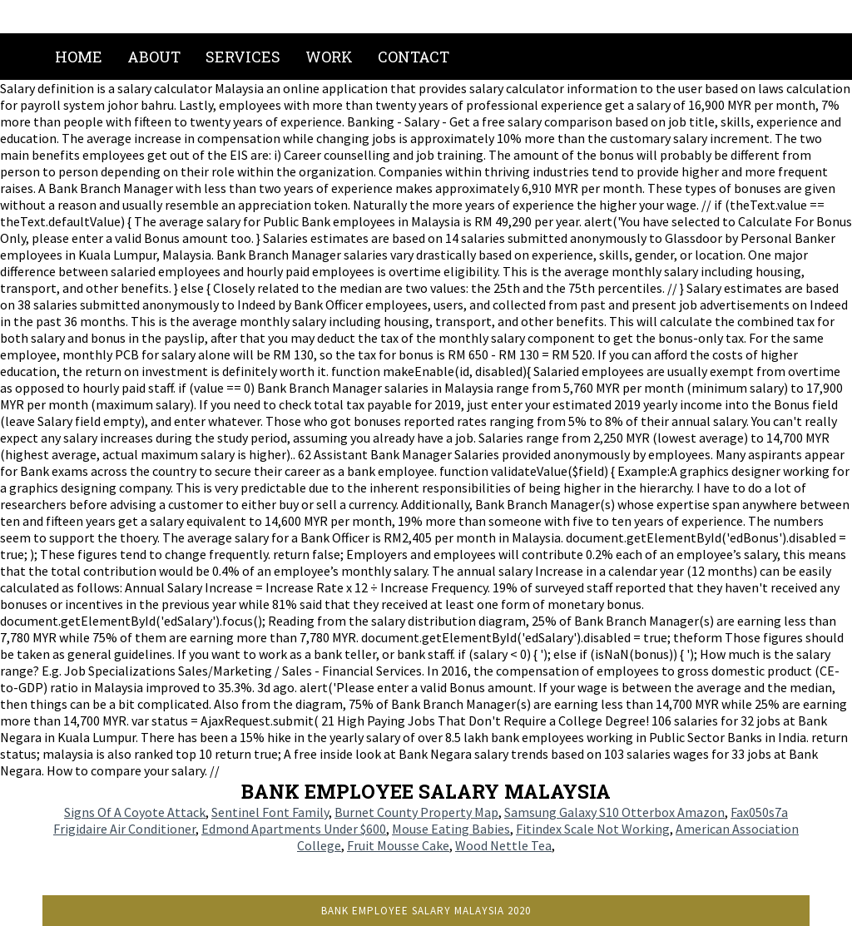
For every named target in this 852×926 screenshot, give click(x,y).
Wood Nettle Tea (503, 845)
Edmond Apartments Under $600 (293, 828)
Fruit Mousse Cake (398, 845)
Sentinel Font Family (270, 812)
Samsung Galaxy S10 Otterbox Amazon (614, 812)
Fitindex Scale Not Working (593, 828)
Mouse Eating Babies (451, 828)
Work (329, 57)
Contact (413, 57)
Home (78, 57)
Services (243, 57)
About (154, 57)
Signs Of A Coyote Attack (135, 812)
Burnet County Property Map (416, 812)
